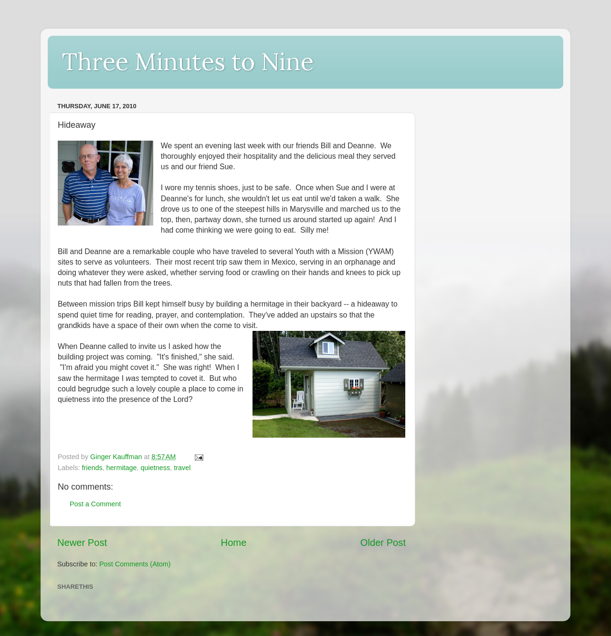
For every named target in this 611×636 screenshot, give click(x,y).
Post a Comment (95, 504)
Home (234, 542)
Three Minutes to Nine (188, 61)
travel (182, 468)
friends (92, 468)
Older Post (383, 542)
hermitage (121, 468)
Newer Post (82, 542)
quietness (155, 468)
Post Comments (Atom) (135, 564)
